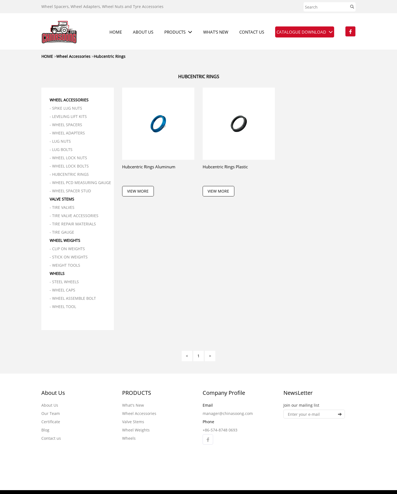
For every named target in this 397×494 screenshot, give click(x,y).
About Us (53, 392)
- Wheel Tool (63, 306)
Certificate (50, 421)
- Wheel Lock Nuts (68, 157)
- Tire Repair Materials (73, 223)
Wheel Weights (65, 240)
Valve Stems (62, 199)
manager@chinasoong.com (228, 413)
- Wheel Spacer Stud (70, 190)
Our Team (50, 413)
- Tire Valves (62, 207)
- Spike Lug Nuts (66, 108)
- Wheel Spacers (66, 124)
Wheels (57, 273)
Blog (45, 430)
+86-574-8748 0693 (220, 430)
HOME (115, 32)
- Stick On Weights (69, 257)
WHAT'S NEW (215, 32)
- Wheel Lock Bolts (69, 166)
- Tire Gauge (62, 232)
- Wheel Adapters (67, 133)
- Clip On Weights (67, 248)
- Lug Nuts (60, 141)
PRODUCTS (178, 32)
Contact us (51, 438)
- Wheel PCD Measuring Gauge (80, 182)
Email (208, 405)
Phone (208, 421)
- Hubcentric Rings (69, 174)
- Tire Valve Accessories (74, 215)
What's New (133, 405)
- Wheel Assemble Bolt (73, 298)
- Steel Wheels (64, 281)
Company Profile (224, 392)
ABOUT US (143, 32)
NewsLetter (298, 392)
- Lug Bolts (61, 149)
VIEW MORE (138, 191)
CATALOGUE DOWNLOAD (305, 32)
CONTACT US (251, 32)
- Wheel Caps (62, 290)
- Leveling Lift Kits (68, 116)
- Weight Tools (65, 265)
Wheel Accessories (69, 99)
